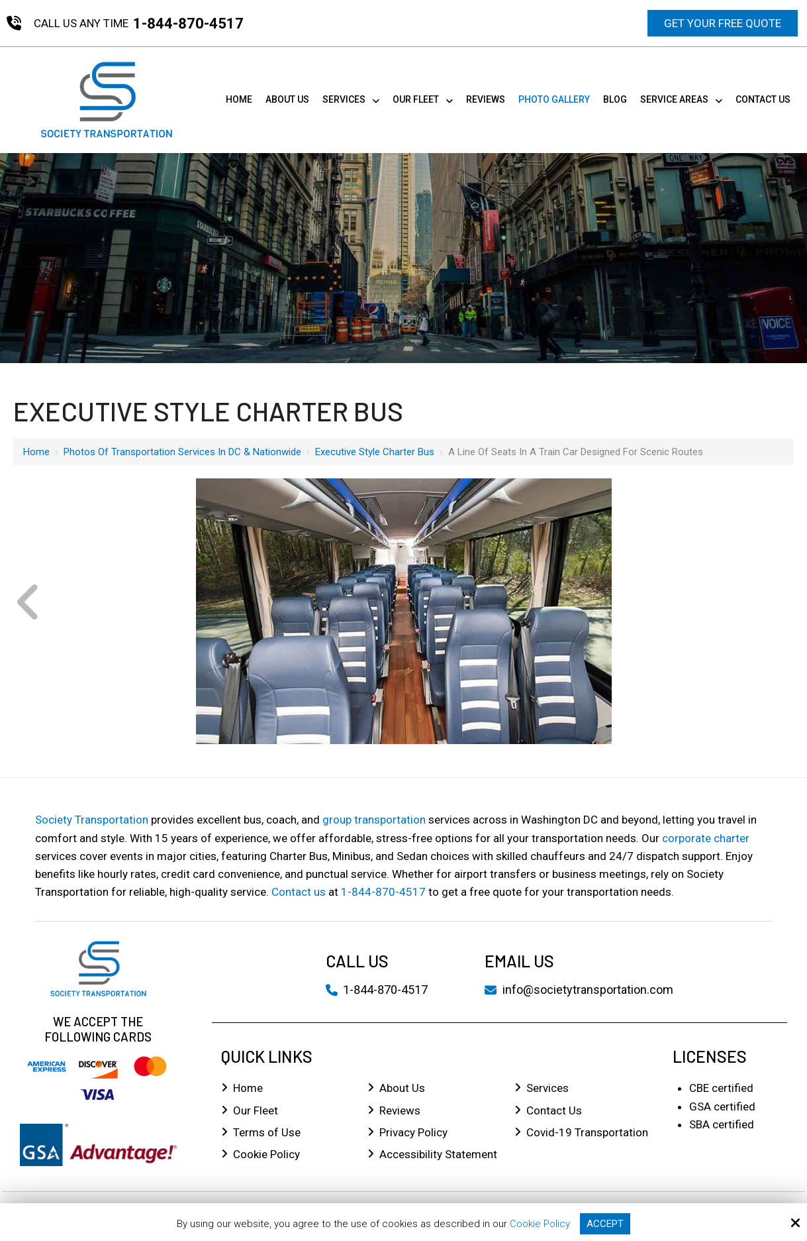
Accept (605, 1224)
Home (36, 452)
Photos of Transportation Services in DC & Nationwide (182, 452)
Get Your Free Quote (722, 23)
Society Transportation (91, 819)
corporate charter (705, 838)
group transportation (374, 819)
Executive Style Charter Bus (374, 452)
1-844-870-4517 (188, 23)
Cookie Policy (540, 1224)
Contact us (298, 891)
